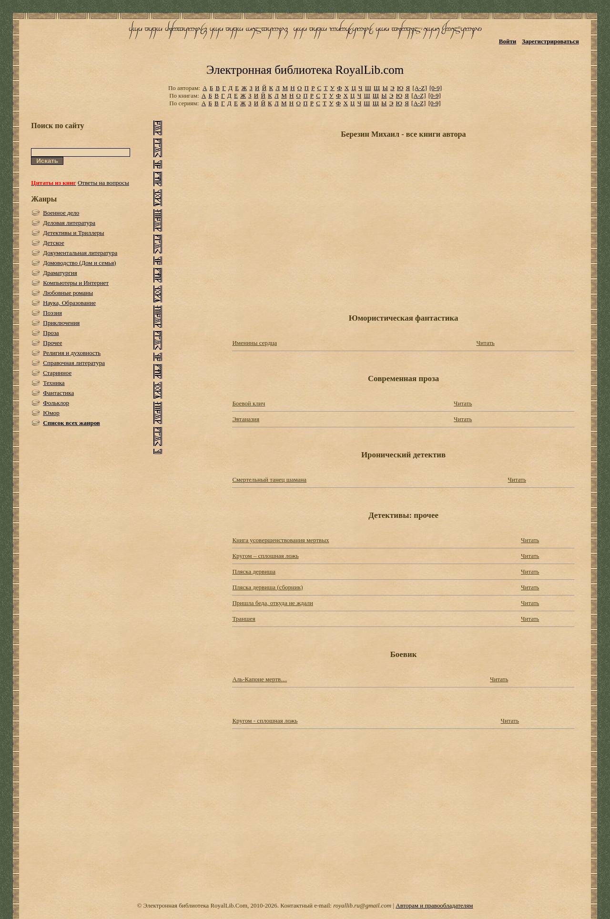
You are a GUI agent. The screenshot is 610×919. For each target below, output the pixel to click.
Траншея (243, 618)
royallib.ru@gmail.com (362, 905)
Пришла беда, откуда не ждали (272, 602)
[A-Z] (419, 87)
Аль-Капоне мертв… (259, 679)
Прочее (52, 342)
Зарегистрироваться (550, 41)
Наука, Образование (69, 302)
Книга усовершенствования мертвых (280, 540)
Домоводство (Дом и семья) (79, 262)
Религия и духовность (72, 352)
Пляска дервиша (253, 571)
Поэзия (52, 312)
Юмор (51, 412)
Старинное (57, 372)
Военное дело (61, 212)
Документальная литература (80, 252)
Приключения (61, 322)
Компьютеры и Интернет (76, 282)
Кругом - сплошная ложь (264, 720)
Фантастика (58, 392)
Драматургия (60, 272)
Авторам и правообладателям (434, 905)
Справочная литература (74, 362)
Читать (485, 342)
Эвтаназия (245, 419)
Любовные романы (68, 292)
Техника (53, 382)
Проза (51, 332)
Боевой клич (248, 403)
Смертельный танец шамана (269, 479)
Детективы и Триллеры (73, 232)
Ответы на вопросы (103, 182)
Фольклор (56, 402)
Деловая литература (69, 222)
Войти (508, 41)
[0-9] (435, 87)
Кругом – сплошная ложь (265, 555)
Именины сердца (254, 342)
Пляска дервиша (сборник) (267, 587)
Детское (53, 242)
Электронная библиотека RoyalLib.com (305, 69)
